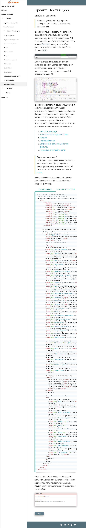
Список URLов (8, 68)
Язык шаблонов (47, 140)
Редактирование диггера (11, 40)
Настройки (6, 88)
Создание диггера (9, 36)
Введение (4, 10)
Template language (48, 131)
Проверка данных (9, 80)
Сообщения (4, 97)
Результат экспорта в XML (66, 189)
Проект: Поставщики (11, 31)
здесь (39, 172)
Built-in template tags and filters (54, 134)
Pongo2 (43, 137)
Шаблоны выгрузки (9, 84)
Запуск (6, 48)
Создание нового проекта (10, 23)
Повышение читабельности (52, 150)
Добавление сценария (10, 44)
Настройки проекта (8, 27)
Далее (39, 513)
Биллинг (6, 93)
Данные (6, 56)
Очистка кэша (8, 72)
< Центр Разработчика (7, 6)
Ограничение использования (12, 76)
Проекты (6, 18)
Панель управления (7, 14)
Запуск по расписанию (10, 60)
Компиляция (7, 64)
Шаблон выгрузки (45, 189)
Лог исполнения (8, 52)
